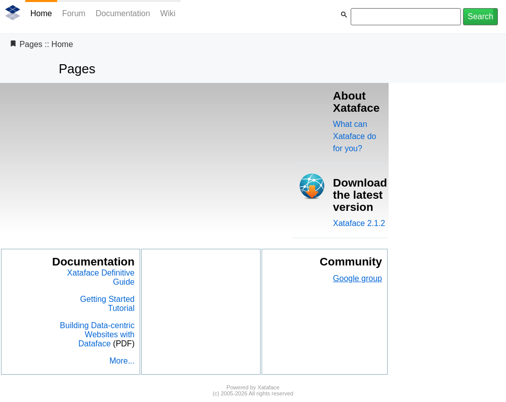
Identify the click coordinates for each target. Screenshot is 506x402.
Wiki (168, 13)
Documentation (123, 13)
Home (41, 13)
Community (351, 261)
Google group (357, 278)
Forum (74, 13)
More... (122, 360)
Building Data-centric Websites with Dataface (97, 334)
